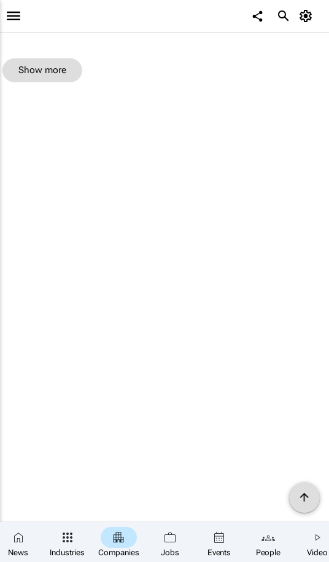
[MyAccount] (307, 16)
